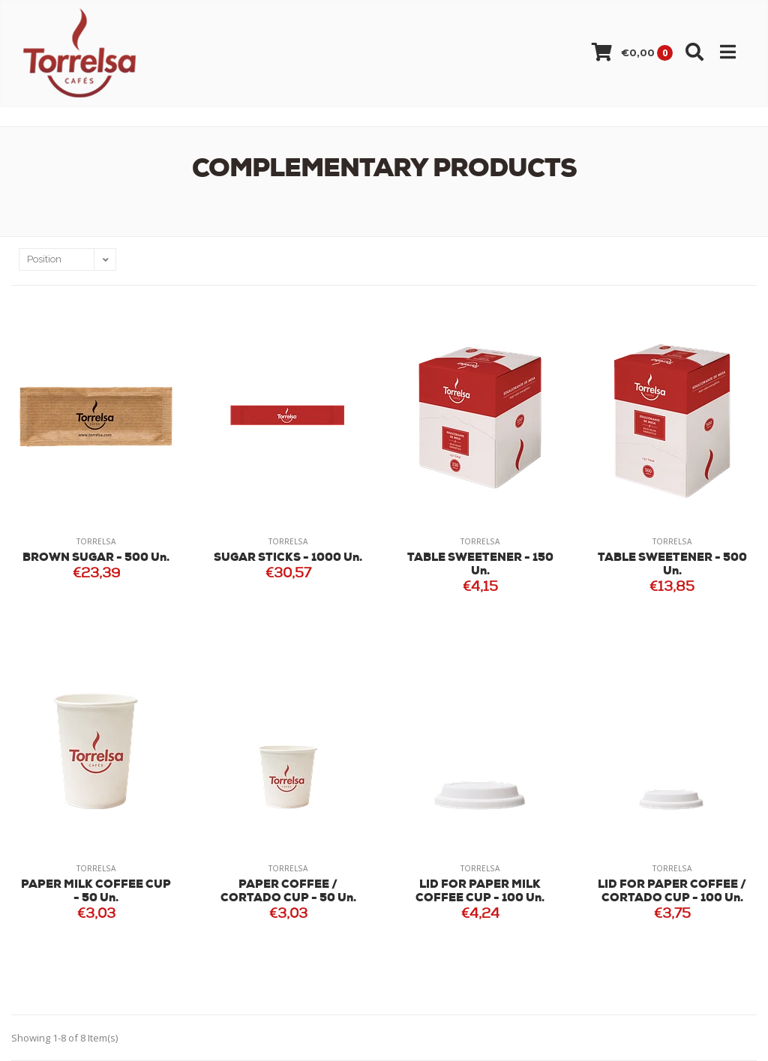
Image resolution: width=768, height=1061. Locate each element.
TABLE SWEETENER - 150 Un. (480, 565)
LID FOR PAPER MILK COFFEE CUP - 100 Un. (480, 892)
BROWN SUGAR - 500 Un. (96, 558)
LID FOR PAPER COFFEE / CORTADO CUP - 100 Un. (672, 892)
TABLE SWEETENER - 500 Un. (672, 565)
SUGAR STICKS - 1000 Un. (288, 558)
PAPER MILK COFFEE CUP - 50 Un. (96, 892)
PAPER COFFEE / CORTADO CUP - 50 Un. (288, 892)
